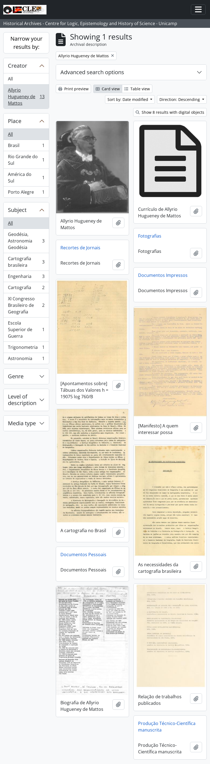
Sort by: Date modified (128, 99)
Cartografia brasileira (26, 262)
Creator (17, 65)
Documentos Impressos (163, 275)
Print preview (73, 88)
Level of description (22, 400)
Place (14, 121)
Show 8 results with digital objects (170, 112)
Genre (16, 376)
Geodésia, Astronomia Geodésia (26, 240)
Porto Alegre (26, 193)
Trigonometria (26, 348)
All (10, 79)
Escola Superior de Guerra (26, 329)
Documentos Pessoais (83, 555)
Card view (108, 88)
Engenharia (26, 277)
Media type (22, 423)
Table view (137, 88)
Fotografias (149, 236)
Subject (17, 210)
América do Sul (26, 177)
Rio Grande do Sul (26, 160)
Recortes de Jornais (80, 248)
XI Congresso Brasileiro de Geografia (26, 305)
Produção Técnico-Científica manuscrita (167, 726)
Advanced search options (92, 72)
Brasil (26, 146)
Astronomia (26, 359)
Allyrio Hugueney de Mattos (26, 96)
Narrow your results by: (26, 42)
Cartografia (26, 288)
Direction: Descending (180, 99)
